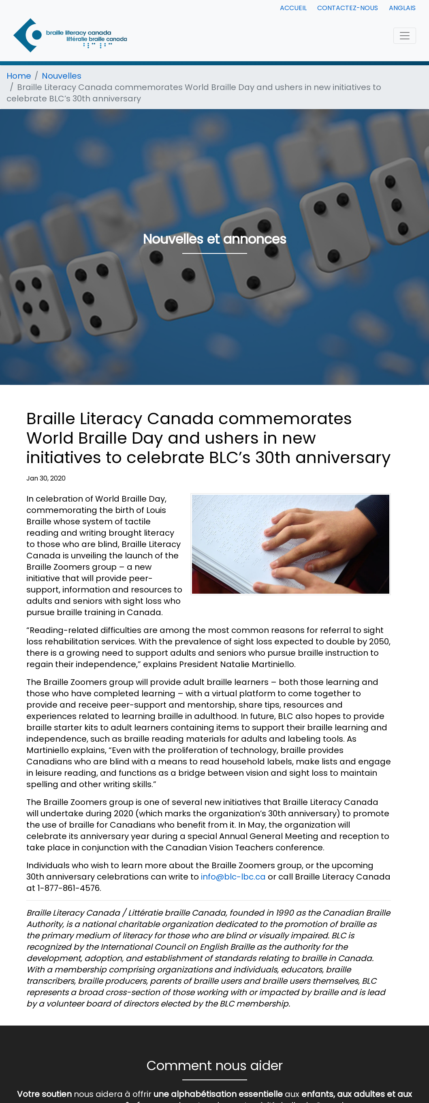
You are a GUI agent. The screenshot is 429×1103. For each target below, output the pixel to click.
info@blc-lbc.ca (233, 876)
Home (18, 76)
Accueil (293, 8)
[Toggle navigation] (404, 36)
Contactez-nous (347, 8)
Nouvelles (61, 76)
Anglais (402, 8)
